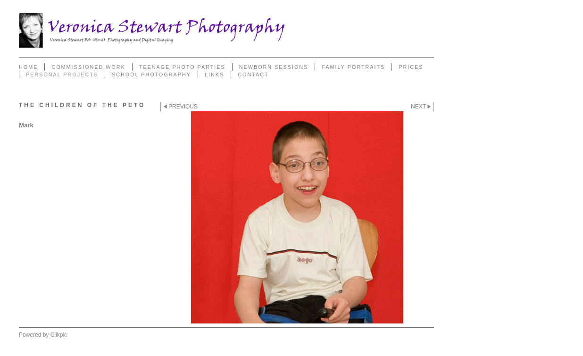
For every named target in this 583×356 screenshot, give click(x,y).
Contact (253, 74)
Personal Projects (62, 74)
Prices (411, 67)
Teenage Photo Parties (182, 67)
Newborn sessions (273, 67)
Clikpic (58, 334)
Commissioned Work (88, 67)
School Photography (151, 74)
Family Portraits (353, 67)
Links (214, 74)
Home (28, 67)
